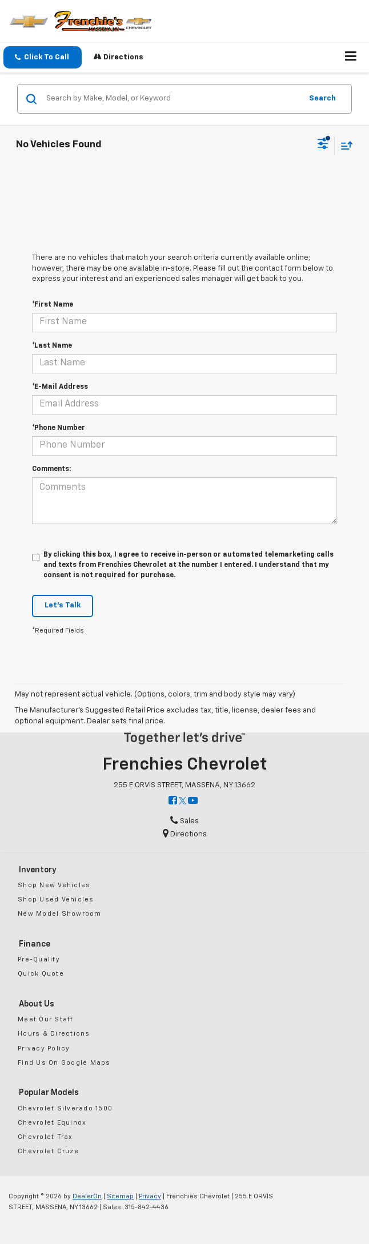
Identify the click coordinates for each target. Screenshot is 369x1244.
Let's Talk (63, 605)
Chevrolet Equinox (52, 1123)
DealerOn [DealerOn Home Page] (87, 1196)
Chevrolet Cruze (48, 1151)
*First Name (52, 304)
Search (322, 98)
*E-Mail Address (60, 387)
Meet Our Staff (46, 1019)
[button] (42, 57)
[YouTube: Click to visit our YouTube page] (193, 801)
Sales (184, 821)
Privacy (150, 1196)
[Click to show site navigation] (351, 58)
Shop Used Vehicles (56, 899)
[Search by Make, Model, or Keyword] (172, 98)
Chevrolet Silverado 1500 (65, 1108)
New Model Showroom (60, 914)
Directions (118, 57)
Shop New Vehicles (54, 885)
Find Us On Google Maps (64, 1063)
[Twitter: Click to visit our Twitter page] (182, 801)
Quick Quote (41, 974)
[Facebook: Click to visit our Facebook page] (173, 801)
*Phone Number (58, 428)
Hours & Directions (54, 1033)
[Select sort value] (344, 145)
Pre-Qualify (39, 959)
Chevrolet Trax (45, 1137)
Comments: (51, 469)
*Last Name (52, 346)
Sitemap (120, 1196)
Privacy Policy (44, 1048)
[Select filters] (323, 145)
